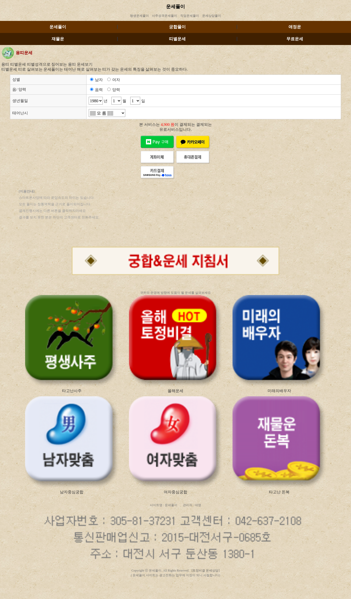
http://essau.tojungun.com (158, 584)
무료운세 (294, 39)
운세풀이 (175, 6)
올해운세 (175, 391)
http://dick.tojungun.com (125, 594)
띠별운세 (177, 39)
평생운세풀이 (139, 16)
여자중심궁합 (175, 492)
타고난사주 (72, 391)
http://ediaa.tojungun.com (190, 594)
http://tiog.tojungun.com (225, 584)
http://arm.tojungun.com (157, 594)
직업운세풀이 (189, 16)
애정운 (294, 27)
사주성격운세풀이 (164, 16)
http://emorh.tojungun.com (123, 589)
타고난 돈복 (279, 492)
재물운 (58, 39)
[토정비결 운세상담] (206, 570)
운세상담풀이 (211, 16)
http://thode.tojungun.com (124, 584)
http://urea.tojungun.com (223, 594)
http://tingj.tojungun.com (191, 589)
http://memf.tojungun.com (158, 589)
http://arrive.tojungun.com (192, 584)
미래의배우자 (279, 391)
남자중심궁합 (71, 492)
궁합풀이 (177, 27)
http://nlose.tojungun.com (225, 589)
